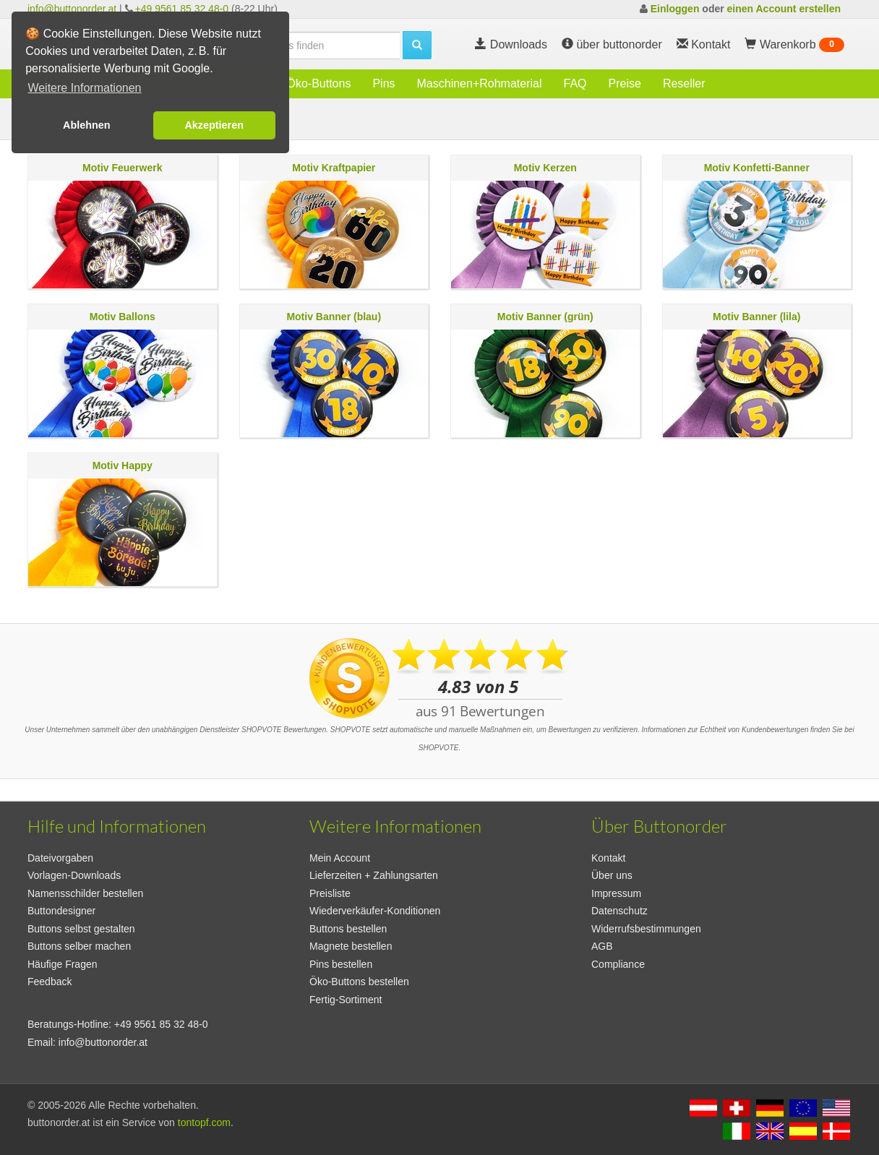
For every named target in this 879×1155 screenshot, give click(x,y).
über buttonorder (612, 44)
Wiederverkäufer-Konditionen (374, 910)
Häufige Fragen (62, 964)
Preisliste (330, 893)
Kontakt (608, 858)
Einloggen (675, 8)
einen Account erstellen (784, 8)
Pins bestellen (340, 964)
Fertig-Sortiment (345, 999)
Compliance (618, 964)
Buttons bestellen (348, 929)
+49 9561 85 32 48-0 (182, 8)
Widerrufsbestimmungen (646, 929)
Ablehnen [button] (87, 125)
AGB (602, 946)
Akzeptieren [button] (214, 125)
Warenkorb (794, 45)
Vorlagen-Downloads (74, 875)
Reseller (684, 83)
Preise (625, 83)
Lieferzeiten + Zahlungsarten (373, 875)
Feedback (49, 981)
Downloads (511, 44)
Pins (383, 83)
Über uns (612, 875)
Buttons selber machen (79, 946)
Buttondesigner (61, 910)
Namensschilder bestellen (85, 893)
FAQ (575, 83)
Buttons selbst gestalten (81, 929)
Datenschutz (619, 910)
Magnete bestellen (350, 946)
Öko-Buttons (318, 83)
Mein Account (339, 858)
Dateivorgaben (60, 858)
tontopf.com (204, 1122)
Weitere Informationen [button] (84, 88)
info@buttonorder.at (71, 8)
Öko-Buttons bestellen (359, 981)
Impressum (616, 893)
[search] (309, 45)
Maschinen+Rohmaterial (479, 83)
